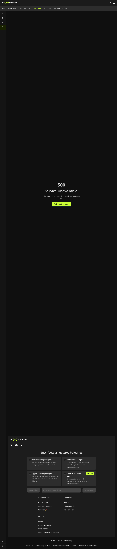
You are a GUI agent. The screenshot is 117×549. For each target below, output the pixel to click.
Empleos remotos (44, 525)
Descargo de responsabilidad (64, 545)
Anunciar (47, 8)
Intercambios (69, 510)
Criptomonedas (69, 506)
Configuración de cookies (87, 545)
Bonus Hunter (25, 8)
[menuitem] (3, 13)
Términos (29, 545)
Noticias (67, 502)
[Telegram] (21, 445)
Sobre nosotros (44, 502)
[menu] (3, 20)
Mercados (37, 8)
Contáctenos (43, 529)
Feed (3, 8)
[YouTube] (16, 445)
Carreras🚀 (42, 510)
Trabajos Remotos (60, 8)
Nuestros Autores (45, 506)
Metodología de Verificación (48, 532)
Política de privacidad (43, 545)
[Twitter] (11, 445)
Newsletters (12, 8)
